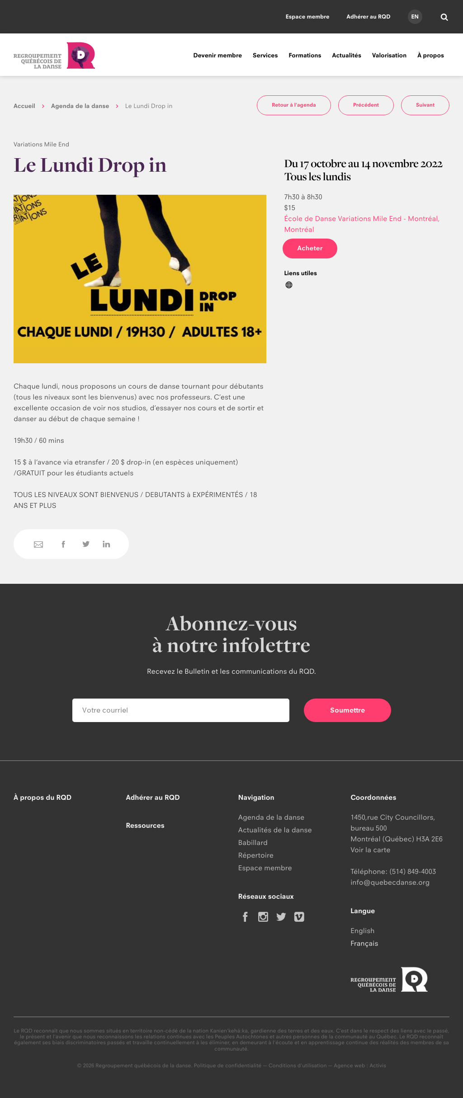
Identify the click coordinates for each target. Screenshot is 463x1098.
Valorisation (389, 55)
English (362, 930)
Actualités (346, 55)
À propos (430, 55)
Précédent (366, 105)
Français (364, 943)
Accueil (24, 106)
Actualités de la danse (275, 830)
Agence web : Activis (360, 1065)
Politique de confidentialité (228, 1065)
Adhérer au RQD (369, 16)
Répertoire (256, 855)
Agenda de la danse (80, 106)
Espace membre (308, 16)
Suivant (425, 105)
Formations (304, 55)
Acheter (309, 248)
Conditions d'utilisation (298, 1065)
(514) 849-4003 (412, 871)
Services (265, 55)
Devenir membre (217, 55)
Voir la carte (370, 849)
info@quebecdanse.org (390, 882)
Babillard (253, 842)
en (414, 16)
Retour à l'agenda (294, 105)
